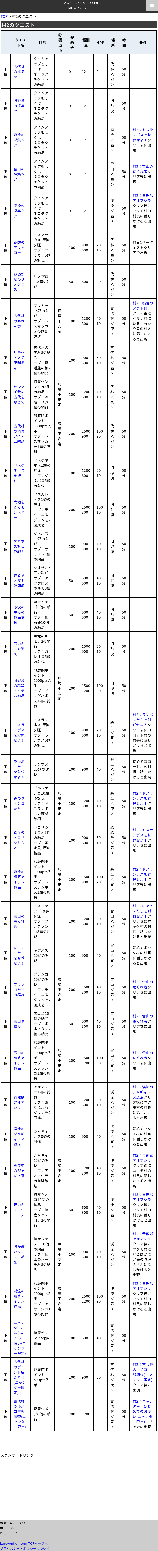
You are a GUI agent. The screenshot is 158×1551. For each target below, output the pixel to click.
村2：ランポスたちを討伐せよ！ (143, 719)
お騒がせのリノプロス (19, 281)
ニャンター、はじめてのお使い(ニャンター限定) (20, 1338)
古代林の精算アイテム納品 (19, 433)
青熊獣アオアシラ (19, 1102)
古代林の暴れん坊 (19, 320)
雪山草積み (19, 1023)
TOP (4, 16)
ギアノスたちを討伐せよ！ (19, 955)
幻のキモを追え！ (19, 648)
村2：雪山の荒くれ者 (143, 169)
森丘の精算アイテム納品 (19, 879)
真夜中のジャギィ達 (19, 1170)
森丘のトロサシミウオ (19, 840)
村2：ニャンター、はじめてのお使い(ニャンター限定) (143, 1411)
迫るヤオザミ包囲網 (19, 580)
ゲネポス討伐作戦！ (19, 546)
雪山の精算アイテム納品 (19, 1060)
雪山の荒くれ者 (19, 921)
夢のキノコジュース (19, 1209)
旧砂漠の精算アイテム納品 (19, 688)
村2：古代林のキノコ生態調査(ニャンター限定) (143, 1372)
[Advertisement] (30, 1482)
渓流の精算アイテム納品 (19, 1298)
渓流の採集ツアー (19, 210)
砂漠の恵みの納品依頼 (19, 614)
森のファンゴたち (19, 803)
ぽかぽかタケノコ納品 (19, 1254)
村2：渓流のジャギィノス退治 (143, 1092)
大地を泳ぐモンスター (19, 509)
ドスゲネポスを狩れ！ (19, 473)
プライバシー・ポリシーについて (25, 1548)
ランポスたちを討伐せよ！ (19, 769)
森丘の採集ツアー (19, 139)
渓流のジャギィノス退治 (19, 1136)
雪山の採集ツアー (19, 174)
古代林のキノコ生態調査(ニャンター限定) (20, 1413)
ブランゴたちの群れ (19, 989)
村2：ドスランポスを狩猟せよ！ (143, 134)
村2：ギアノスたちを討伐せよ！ (143, 911)
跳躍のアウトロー (19, 247)
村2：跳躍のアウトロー (143, 305)
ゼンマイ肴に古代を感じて (19, 394)
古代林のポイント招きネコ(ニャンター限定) (20, 1377)
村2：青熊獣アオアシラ (143, 198)
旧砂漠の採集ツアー (19, 105)
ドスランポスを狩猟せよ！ (19, 732)
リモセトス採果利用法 (19, 360)
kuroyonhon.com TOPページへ (24, 1543)
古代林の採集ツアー (19, 71)
